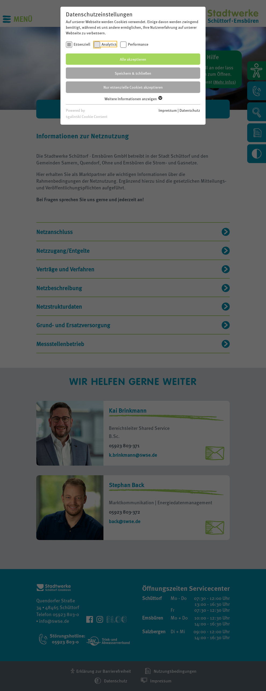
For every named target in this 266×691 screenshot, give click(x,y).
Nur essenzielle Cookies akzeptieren (133, 87)
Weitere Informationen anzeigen (133, 98)
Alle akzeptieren (133, 59)
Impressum (168, 110)
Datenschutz (189, 110)
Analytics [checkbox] (109, 44)
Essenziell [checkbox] (82, 44)
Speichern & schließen (133, 73)
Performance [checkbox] (138, 44)
